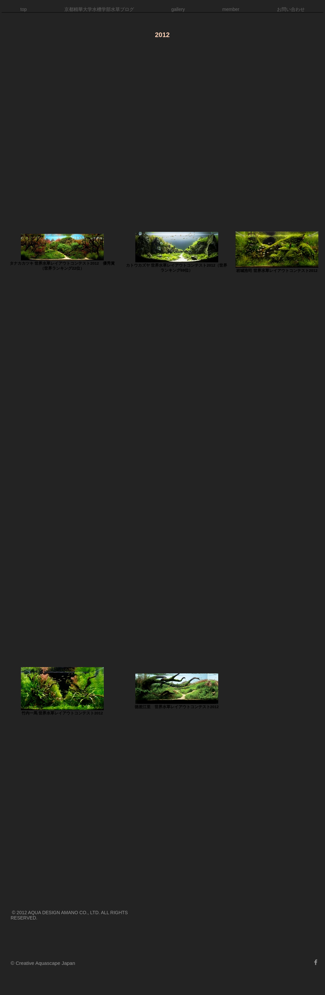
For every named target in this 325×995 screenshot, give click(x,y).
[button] (178, 12)
